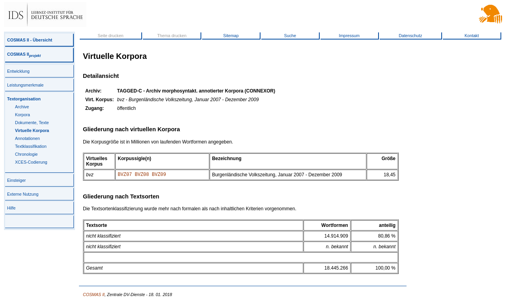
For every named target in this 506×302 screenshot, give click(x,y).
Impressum (349, 35)
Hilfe (11, 208)
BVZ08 (142, 175)
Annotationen (27, 138)
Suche (290, 35)
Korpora (22, 114)
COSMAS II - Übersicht (29, 40)
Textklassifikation (31, 146)
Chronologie (26, 154)
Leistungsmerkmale (25, 85)
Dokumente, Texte (32, 122)
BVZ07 (125, 175)
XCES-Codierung (31, 162)
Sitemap (231, 35)
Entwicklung (18, 71)
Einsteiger (16, 180)
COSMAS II (24, 54)
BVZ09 (159, 175)
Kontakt (472, 35)
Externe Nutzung (22, 194)
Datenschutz (410, 35)
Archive (22, 106)
